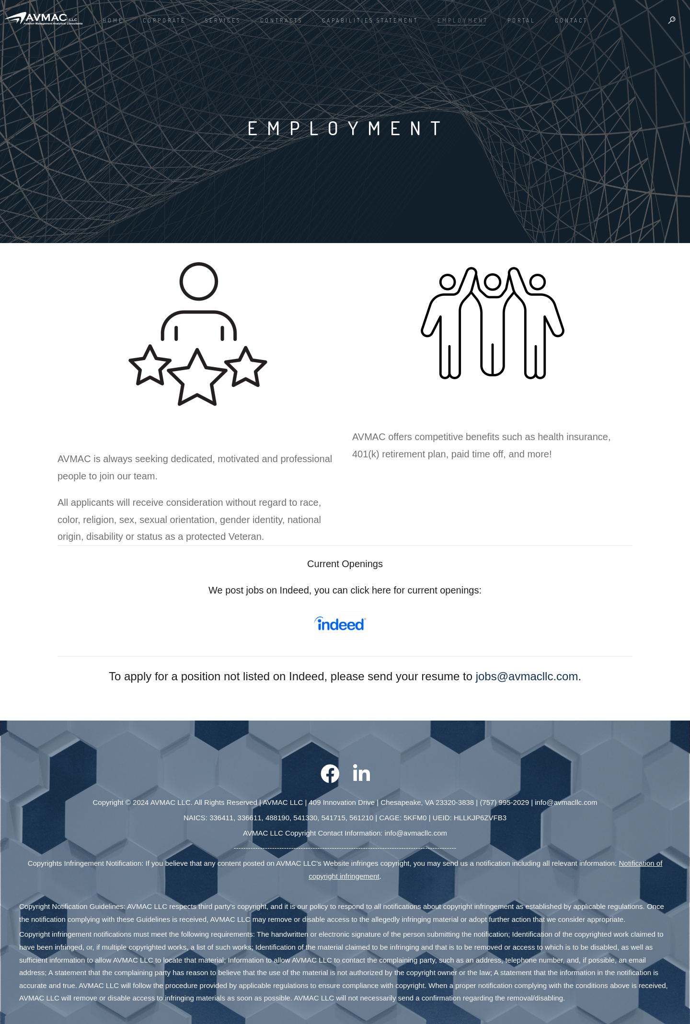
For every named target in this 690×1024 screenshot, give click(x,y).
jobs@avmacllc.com (527, 676)
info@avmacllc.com (566, 802)
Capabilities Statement (370, 20)
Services (223, 20)
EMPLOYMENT (462, 20)
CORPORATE (164, 20)
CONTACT (571, 20)
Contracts (281, 20)
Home (113, 20)
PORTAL (521, 20)
